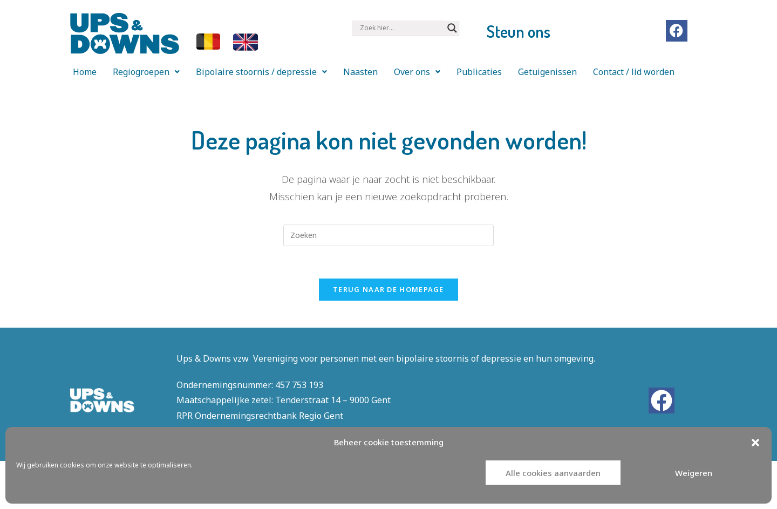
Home (85, 72)
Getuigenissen (547, 72)
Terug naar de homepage (388, 289)
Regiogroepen (146, 72)
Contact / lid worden (633, 72)
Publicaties (479, 72)
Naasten (360, 72)
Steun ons (518, 31)
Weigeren (693, 472)
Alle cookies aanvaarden (553, 472)
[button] (755, 442)
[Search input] (401, 28)
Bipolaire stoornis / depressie (261, 72)
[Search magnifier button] (452, 28)
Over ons (417, 72)
